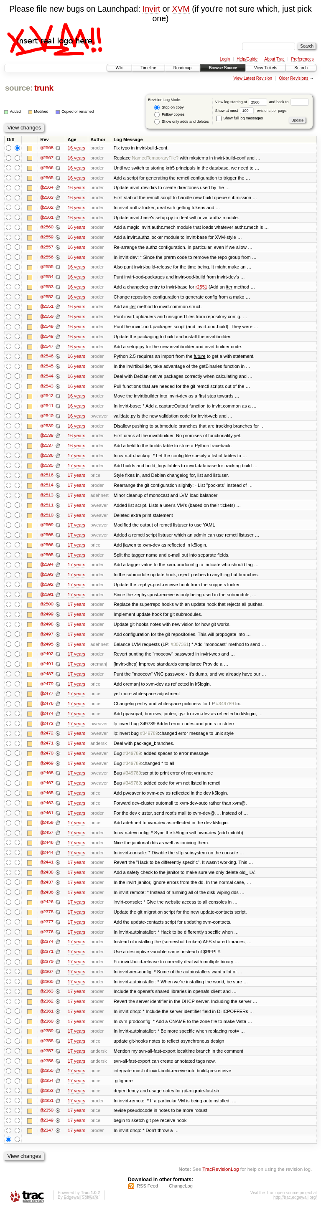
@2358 (47, 1049)
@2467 (47, 789)
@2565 (47, 178)
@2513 (47, 498)
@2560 (47, 228)
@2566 (47, 168)
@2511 (47, 508)
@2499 (47, 618)
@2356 (47, 1069)
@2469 (47, 769)
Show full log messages (239, 118)
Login (225, 59)
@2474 (47, 719)
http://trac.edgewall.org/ (295, 1207)
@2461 (47, 819)
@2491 (47, 669)
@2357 (47, 1059)
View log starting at (242, 102)
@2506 (47, 548)
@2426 (47, 909)
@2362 (47, 1009)
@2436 (47, 899)
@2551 (47, 308)
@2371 (47, 959)
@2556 (47, 258)
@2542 (47, 398)
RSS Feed (147, 1195)
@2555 (47, 268)
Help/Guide (247, 59)
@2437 (47, 889)
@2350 (47, 1120)
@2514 (47, 488)
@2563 (47, 198)
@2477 (47, 699)
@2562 (47, 208)
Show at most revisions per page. (251, 111)
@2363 (47, 999)
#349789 (225, 709)
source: (19, 88)
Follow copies (169, 114)
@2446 (47, 849)
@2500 (47, 608)
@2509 (47, 528)
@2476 (47, 709)
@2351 (47, 1110)
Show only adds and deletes (181, 121)
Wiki (119, 68)
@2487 (47, 679)
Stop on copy (168, 107)
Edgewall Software (81, 1207)
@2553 (47, 288)
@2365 (47, 989)
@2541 (47, 408)
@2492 (47, 659)
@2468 (47, 779)
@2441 (47, 869)
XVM (180, 8)
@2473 (47, 729)
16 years (76, 147)
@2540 (47, 418)
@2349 (47, 1130)
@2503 (47, 578)
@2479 (47, 689)
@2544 (47, 378)
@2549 (47, 328)
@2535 (47, 468)
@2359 (47, 1039)
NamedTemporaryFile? (155, 157)
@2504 (47, 568)
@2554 (47, 278)
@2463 (47, 809)
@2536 (47, 458)
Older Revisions (293, 78)
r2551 (201, 288)
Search (301, 68)
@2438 (47, 879)
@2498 (47, 628)
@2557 (47, 248)
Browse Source (223, 68)
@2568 (47, 147)
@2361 (47, 1019)
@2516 (47, 478)
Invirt (151, 8)
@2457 (47, 839)
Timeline (148, 68)
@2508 (47, 538)
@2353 (47, 1099)
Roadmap (182, 68)
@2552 (47, 298)
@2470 (47, 759)
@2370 (47, 969)
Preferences (302, 59)
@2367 (47, 979)
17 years (76, 458)
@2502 (47, 588)
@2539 (47, 428)
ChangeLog (181, 1195)
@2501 (47, 598)
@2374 (47, 949)
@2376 (47, 939)
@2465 (47, 799)
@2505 (47, 558)
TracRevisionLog (220, 1178)
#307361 (180, 648)
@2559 (47, 238)
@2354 (47, 1089)
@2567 (47, 157)
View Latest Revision (252, 78)
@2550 (47, 318)
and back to (289, 102)
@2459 (47, 829)
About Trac (274, 59)
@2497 (47, 639)
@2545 (47, 368)
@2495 (47, 649)
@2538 (47, 438)
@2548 (47, 338)
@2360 (47, 1029)
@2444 (47, 859)
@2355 (47, 1079)
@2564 (47, 188)
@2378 (47, 919)
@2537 (47, 448)
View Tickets (265, 68)
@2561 (47, 218)
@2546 (47, 358)
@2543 (47, 388)
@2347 (47, 1140)
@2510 (47, 518)
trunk (44, 88)
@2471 (47, 749)
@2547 (47, 348)
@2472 (47, 739)
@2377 (47, 929)
